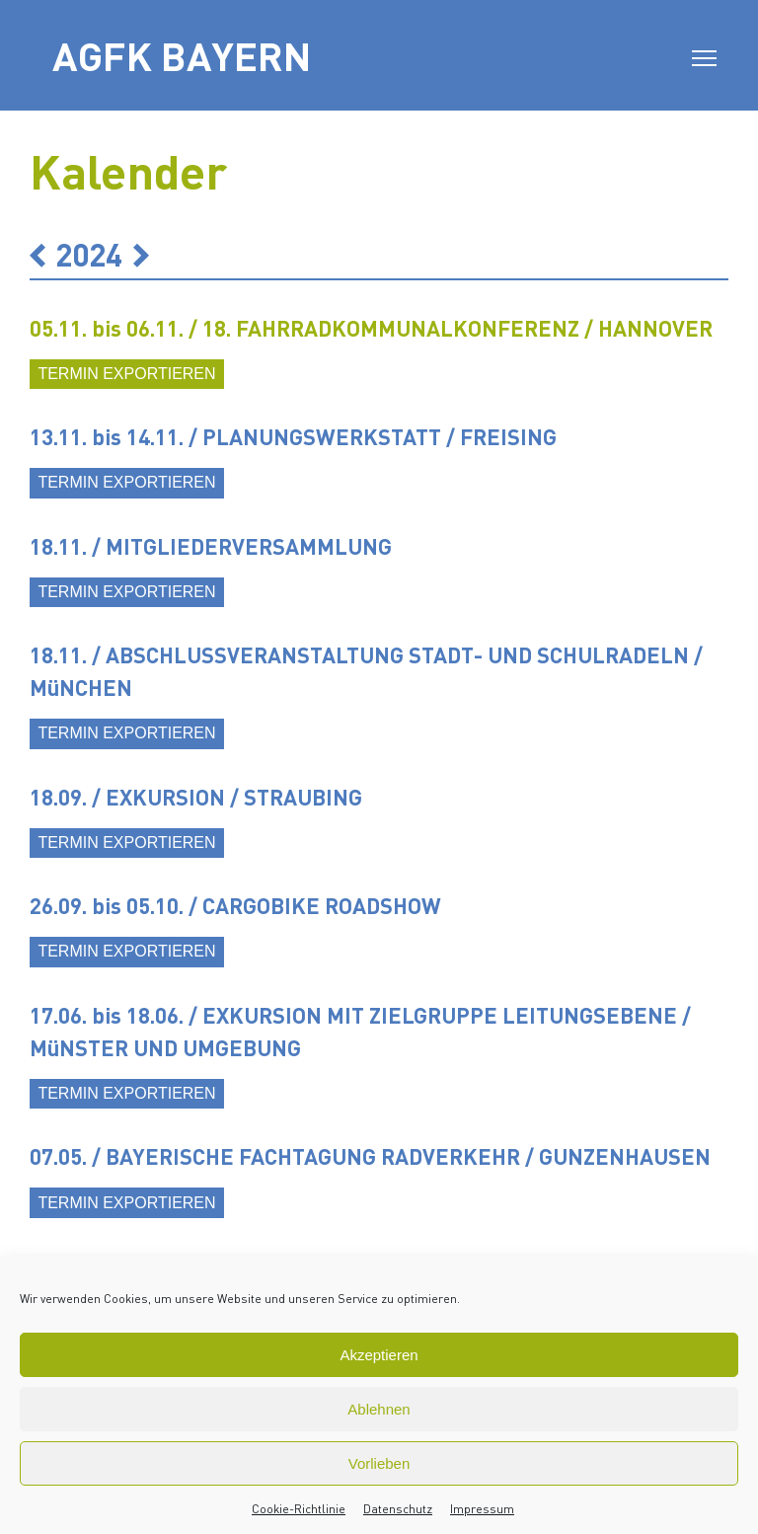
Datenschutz (397, 1508)
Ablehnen (378, 1409)
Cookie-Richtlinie (298, 1508)
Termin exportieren (126, 373)
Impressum (482, 1508)
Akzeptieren (378, 1354)
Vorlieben (379, 1463)
